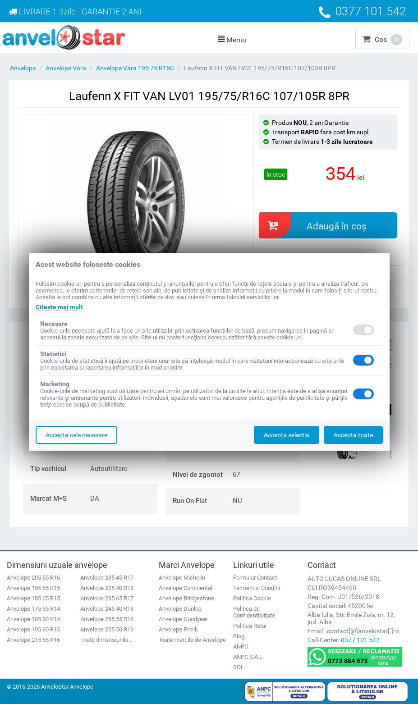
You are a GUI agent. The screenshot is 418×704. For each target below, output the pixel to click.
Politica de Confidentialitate (254, 612)
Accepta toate (353, 435)
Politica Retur (250, 625)
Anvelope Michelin (182, 577)
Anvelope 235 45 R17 (106, 577)
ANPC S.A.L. (248, 657)
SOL (238, 667)
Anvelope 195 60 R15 (33, 629)
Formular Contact (255, 577)
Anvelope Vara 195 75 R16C (135, 68)
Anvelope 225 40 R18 (106, 588)
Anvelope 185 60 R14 (33, 619)
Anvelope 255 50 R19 (106, 629)
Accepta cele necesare (76, 435)
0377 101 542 (360, 640)
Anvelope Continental (185, 588)
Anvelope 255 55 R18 (106, 619)
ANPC (240, 646)
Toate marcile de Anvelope (192, 639)
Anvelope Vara (66, 68)
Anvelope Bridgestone (186, 598)
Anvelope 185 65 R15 (33, 598)
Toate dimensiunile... (106, 639)
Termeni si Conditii (256, 588)
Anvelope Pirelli (178, 629)
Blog (238, 636)
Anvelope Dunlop (180, 608)
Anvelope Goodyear (183, 619)
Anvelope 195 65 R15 (33, 588)
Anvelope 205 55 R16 (33, 577)
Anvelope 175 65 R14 (33, 608)
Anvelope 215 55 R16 (33, 639)
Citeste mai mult (59, 307)
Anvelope (23, 68)
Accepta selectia (286, 435)
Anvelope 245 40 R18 (106, 608)
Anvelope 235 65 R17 (106, 598)
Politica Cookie (252, 598)
